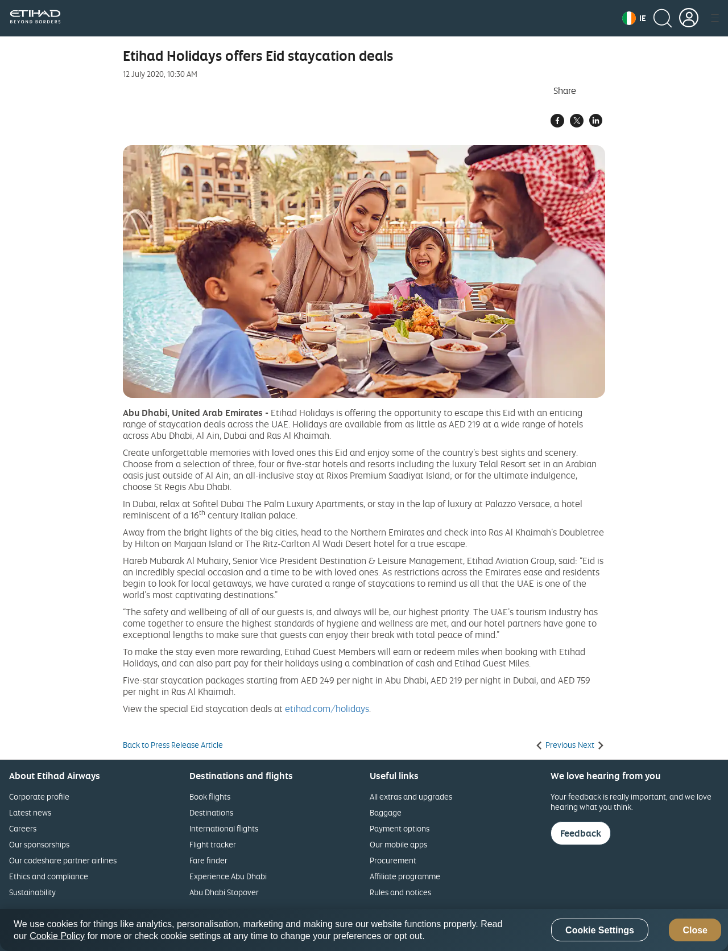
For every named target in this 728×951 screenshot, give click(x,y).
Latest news (30, 812)
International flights (223, 828)
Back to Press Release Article (173, 745)
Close (695, 930)
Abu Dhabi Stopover (224, 892)
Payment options (399, 828)
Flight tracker (212, 844)
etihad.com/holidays (327, 708)
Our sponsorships (39, 844)
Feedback (580, 833)
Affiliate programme (405, 876)
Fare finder (208, 860)
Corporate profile (39, 796)
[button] (634, 18)
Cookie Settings (599, 930)
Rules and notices (400, 892)
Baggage (386, 812)
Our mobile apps (398, 844)
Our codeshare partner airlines (63, 860)
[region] (364, 930)
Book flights (209, 796)
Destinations (211, 812)
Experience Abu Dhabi (228, 876)
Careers (22, 828)
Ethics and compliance (48, 876)
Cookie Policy (57, 936)
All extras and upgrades (411, 796)
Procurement (393, 860)
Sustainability (32, 892)
